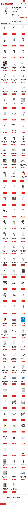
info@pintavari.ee (15, 502)
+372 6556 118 (9, 502)
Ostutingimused (21, 502)
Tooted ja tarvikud (10, 495)
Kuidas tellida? (16, 495)
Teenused (8, 497)
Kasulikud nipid (23, 495)
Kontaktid (19, 497)
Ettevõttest (14, 497)
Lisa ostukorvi (23, 17)
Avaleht (4, 495)
